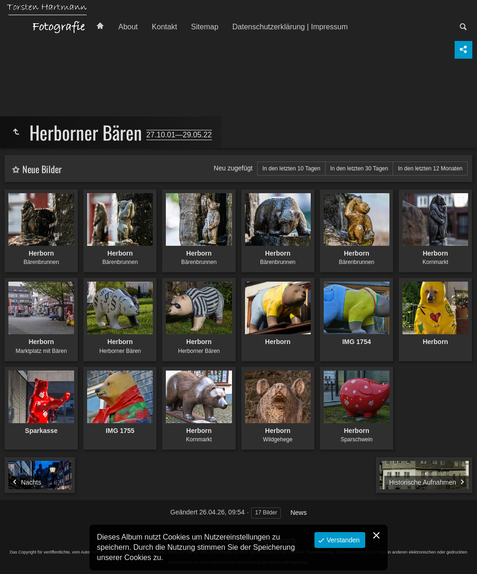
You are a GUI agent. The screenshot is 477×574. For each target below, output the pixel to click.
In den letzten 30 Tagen (359, 168)
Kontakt (164, 27)
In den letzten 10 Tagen (291, 168)
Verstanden (342, 540)
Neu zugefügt (233, 168)
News (298, 512)
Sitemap (204, 27)
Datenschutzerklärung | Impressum (290, 27)
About (128, 27)
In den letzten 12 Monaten (430, 168)
